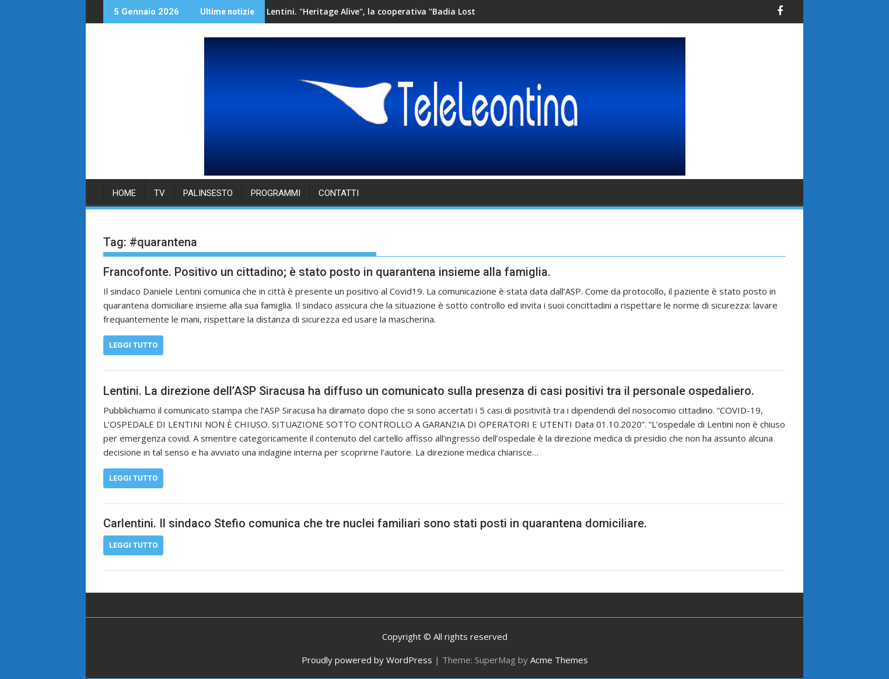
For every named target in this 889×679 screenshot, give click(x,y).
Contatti (338, 193)
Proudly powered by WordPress (367, 660)
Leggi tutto (133, 345)
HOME (124, 193)
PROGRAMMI (275, 193)
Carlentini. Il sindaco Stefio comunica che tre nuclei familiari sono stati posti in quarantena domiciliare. (375, 523)
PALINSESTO (208, 193)
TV (159, 193)
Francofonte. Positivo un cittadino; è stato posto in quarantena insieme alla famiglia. (327, 272)
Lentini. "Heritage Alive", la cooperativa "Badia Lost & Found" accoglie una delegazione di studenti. (416, 11)
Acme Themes (559, 660)
